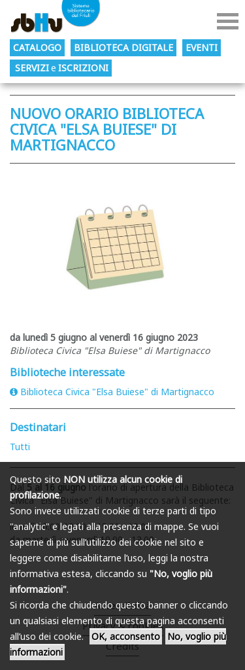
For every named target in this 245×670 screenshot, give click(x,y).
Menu (227, 21)
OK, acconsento (125, 636)
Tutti (20, 446)
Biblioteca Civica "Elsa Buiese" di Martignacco (112, 391)
